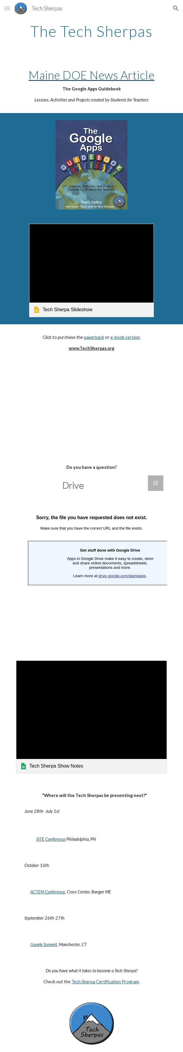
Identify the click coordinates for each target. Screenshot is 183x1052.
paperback (94, 337)
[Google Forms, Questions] (91, 560)
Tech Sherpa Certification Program (105, 981)
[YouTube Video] (91, 407)
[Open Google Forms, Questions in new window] (155, 483)
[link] (91, 270)
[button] (7, 8)
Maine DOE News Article (91, 75)
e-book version (125, 337)
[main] (91, 31)
